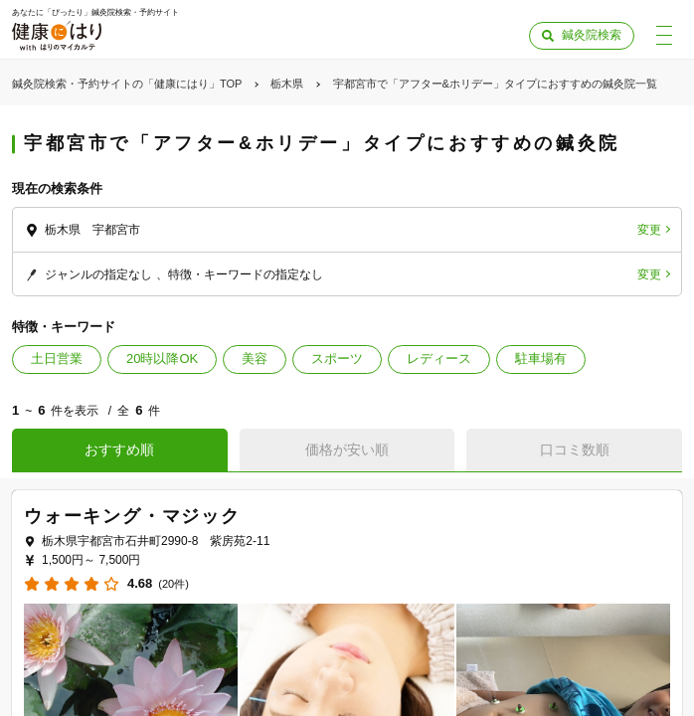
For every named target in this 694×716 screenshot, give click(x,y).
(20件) (173, 584)
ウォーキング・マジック (132, 516)
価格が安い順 (347, 449)
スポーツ (337, 358)
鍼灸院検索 (591, 35)
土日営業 (57, 358)
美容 (254, 358)
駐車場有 (541, 358)
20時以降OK (162, 358)
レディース (439, 358)
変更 (649, 230)
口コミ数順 (574, 449)
